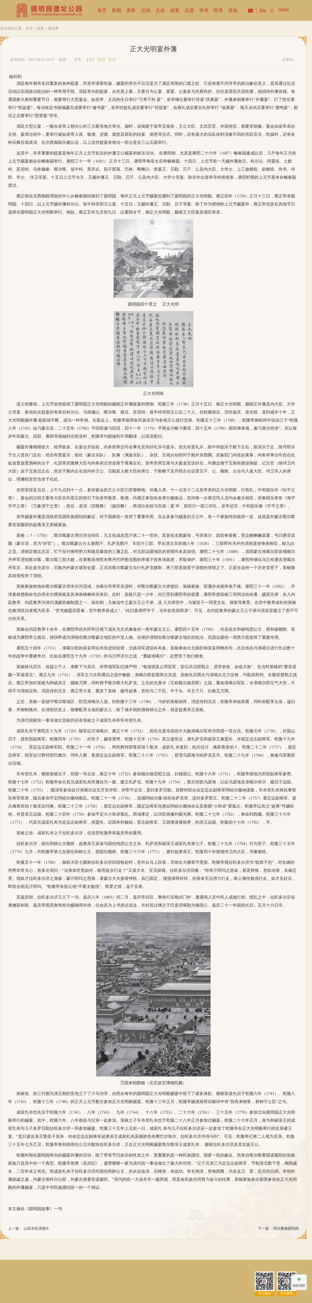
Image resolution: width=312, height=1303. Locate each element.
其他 (233, 10)
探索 (174, 10)
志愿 (189, 10)
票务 (131, 10)
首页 (102, 10)
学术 (204, 10)
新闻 (116, 10)
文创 (160, 10)
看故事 (53, 28)
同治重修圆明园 (285, 1228)
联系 (218, 10)
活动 (145, 10)
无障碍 (283, 10)
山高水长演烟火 (36, 1228)
